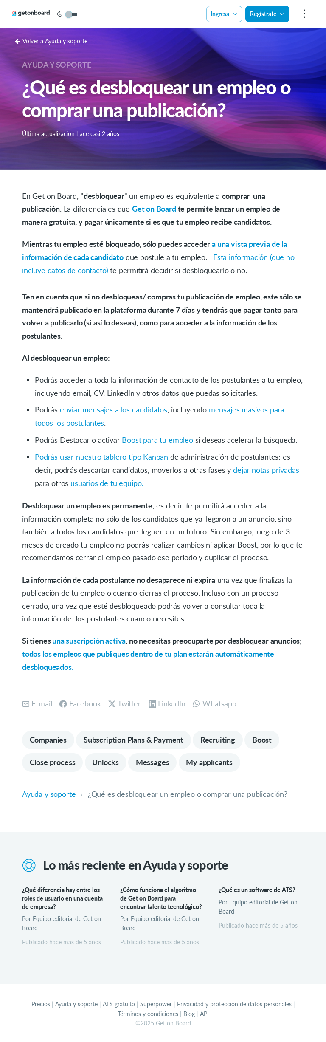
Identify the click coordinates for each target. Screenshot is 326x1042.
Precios (40, 1002)
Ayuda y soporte (56, 64)
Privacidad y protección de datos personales (234, 1002)
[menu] (303, 14)
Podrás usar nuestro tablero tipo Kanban (101, 455)
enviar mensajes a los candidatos (113, 408)
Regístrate (267, 13)
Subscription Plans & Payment (134, 737)
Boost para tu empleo (157, 438)
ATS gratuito (119, 1002)
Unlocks (106, 760)
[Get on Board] (39, 14)
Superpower (156, 1002)
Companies (48, 737)
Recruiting (218, 737)
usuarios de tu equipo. (106, 481)
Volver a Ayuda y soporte (51, 41)
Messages (153, 760)
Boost (263, 737)
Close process (53, 760)
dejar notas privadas (266, 468)
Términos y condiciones (148, 1012)
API (204, 1012)
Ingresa (224, 13)
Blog (189, 1012)
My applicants (210, 760)
